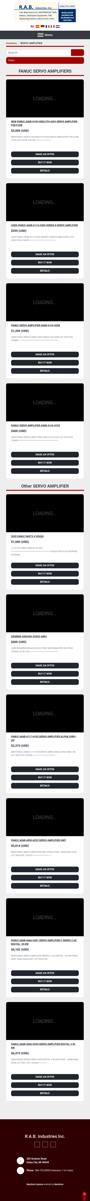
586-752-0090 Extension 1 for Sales (54, 1170)
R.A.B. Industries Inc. (45, 1136)
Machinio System (35, 1184)
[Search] (38, 52)
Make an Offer (45, 154)
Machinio (58, 1184)
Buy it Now (45, 162)
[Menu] (40, 35)
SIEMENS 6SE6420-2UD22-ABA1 (29, 636)
